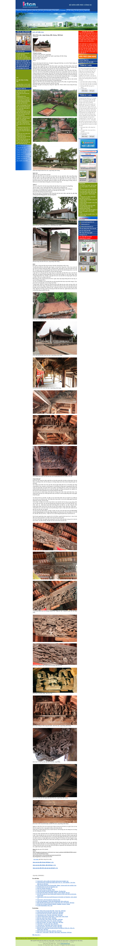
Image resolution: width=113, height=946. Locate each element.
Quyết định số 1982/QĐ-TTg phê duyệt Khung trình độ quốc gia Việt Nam (23, 101)
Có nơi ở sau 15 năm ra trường (89, 84)
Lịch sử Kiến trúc (20, 145)
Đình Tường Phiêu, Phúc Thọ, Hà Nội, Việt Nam (49, 921)
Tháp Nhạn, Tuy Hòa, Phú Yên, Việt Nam (47, 923)
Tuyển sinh (86, 10)
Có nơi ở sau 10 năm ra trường (89, 83)
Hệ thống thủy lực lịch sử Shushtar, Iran (47, 887)
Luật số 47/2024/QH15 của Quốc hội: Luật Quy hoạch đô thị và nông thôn (23, 118)
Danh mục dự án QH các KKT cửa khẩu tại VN (23, 143)
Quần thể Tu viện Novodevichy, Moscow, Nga (48, 899)
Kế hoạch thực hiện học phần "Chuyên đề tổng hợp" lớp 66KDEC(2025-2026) (87, 207)
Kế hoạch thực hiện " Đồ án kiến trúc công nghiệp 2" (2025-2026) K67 (88, 187)
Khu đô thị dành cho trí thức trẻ (88, 168)
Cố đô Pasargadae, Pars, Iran (44, 905)
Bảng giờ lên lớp (21, 96)
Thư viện (76, 10)
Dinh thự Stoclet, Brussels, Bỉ (44, 888)
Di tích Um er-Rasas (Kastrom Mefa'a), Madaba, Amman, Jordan (53, 904)
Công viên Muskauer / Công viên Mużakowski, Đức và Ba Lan (53, 901)
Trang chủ (18, 10)
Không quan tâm (85, 133)
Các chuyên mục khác (22, 160)
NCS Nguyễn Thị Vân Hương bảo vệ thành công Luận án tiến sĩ (23, 48)
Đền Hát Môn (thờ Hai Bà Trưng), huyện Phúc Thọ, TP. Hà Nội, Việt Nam (55, 902)
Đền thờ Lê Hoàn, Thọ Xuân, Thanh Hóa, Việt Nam (50, 922)
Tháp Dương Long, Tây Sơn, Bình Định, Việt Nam (50, 915)
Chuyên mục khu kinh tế (22, 156)
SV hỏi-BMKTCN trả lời (22, 68)
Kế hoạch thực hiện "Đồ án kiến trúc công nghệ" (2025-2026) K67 (87, 190)
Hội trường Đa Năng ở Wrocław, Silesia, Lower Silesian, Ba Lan (53, 892)
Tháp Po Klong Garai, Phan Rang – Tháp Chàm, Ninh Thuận (52, 916)
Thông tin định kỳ (21, 88)
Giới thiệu (24, 10)
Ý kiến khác (84, 88)
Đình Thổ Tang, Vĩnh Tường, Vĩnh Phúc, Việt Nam (50, 919)
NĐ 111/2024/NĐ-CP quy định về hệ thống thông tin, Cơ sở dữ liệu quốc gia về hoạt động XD (23, 107)
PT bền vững (70, 10)
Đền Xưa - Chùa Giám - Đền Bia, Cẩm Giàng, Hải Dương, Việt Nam (54, 932)
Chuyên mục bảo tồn (21, 158)
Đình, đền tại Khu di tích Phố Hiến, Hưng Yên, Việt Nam (51, 910)
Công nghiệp (55, 10)
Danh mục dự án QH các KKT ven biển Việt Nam (23, 140)
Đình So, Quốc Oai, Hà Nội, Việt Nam (46, 918)
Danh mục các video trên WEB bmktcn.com (23, 134)
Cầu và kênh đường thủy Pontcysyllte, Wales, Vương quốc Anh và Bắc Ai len (56, 885)
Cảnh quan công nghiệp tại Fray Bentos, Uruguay (92, 180)
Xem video (35, 859)
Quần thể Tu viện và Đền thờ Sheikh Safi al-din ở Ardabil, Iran (53, 881)
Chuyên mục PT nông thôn (23, 154)
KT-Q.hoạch (63, 10)
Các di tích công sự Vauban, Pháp (46, 889)
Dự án (81, 10)
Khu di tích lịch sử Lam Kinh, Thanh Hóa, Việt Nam (50, 913)
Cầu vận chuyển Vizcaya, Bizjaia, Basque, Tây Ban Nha (51, 891)
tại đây (43, 862)
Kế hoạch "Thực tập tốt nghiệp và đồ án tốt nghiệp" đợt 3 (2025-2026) (88, 211)
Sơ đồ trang (94, 938)
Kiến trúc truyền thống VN (23, 59)
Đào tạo (30, 10)
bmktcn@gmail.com (65, 943)
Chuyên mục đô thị (21, 152)
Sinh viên (41, 10)
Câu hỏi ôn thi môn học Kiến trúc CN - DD (22, 91)
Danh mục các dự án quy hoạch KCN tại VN (23, 137)
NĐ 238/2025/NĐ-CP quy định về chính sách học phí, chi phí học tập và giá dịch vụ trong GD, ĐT (23, 113)
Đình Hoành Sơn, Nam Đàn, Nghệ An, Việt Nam (49, 931)
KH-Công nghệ (47, 10)
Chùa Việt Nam (20, 54)
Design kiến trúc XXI (21, 150)
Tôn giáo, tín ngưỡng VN (23, 57)
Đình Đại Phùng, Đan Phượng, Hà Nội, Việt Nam (49, 926)
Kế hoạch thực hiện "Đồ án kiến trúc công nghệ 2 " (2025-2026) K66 (87, 194)
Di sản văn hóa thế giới (22, 53)
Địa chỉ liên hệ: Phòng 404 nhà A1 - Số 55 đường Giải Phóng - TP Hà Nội (56, 942)
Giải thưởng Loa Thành (22, 97)
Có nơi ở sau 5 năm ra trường (88, 81)
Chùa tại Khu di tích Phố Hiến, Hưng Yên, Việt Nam (50, 912)
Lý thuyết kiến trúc (21, 147)
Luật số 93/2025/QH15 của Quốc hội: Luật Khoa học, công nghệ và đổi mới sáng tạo (23, 123)
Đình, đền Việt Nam (21, 56)
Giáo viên (35, 10)
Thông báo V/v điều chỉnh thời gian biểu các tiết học (87, 197)
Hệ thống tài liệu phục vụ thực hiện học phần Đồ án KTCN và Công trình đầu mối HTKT (23, 130)
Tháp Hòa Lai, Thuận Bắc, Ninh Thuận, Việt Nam (49, 925)
